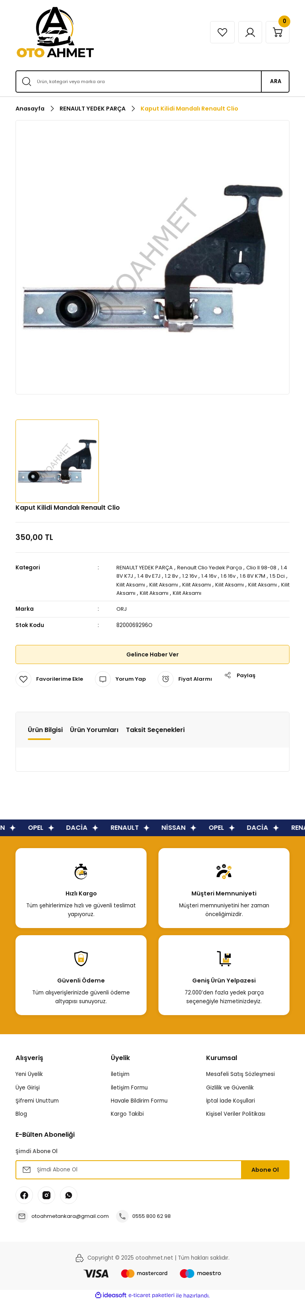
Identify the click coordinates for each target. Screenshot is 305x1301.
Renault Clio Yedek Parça (213, 567)
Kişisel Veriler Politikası (235, 1114)
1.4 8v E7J (158, 576)
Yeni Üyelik (29, 1074)
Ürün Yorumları (94, 729)
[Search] (152, 81)
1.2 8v (181, 576)
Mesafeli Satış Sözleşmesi (240, 1074)
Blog (21, 1114)
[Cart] (277, 32)
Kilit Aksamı (144, 584)
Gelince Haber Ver (152, 654)
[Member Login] (249, 32)
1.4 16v (220, 576)
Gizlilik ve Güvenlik (230, 1087)
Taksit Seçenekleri (155, 729)
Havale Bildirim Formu (139, 1101)
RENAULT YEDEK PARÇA (145, 567)
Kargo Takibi (127, 1114)
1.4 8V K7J (129, 576)
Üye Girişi (27, 1087)
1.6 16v (239, 576)
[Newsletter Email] (152, 1169)
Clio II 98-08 (266, 567)
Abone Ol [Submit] (265, 1170)
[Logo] (55, 32)
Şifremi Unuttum (37, 1101)
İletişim (120, 1074)
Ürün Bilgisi (45, 729)
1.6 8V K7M (264, 576)
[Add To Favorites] (49, 679)
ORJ (121, 609)
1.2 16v (200, 576)
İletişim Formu (129, 1087)
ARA (276, 81)
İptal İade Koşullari (230, 1101)
